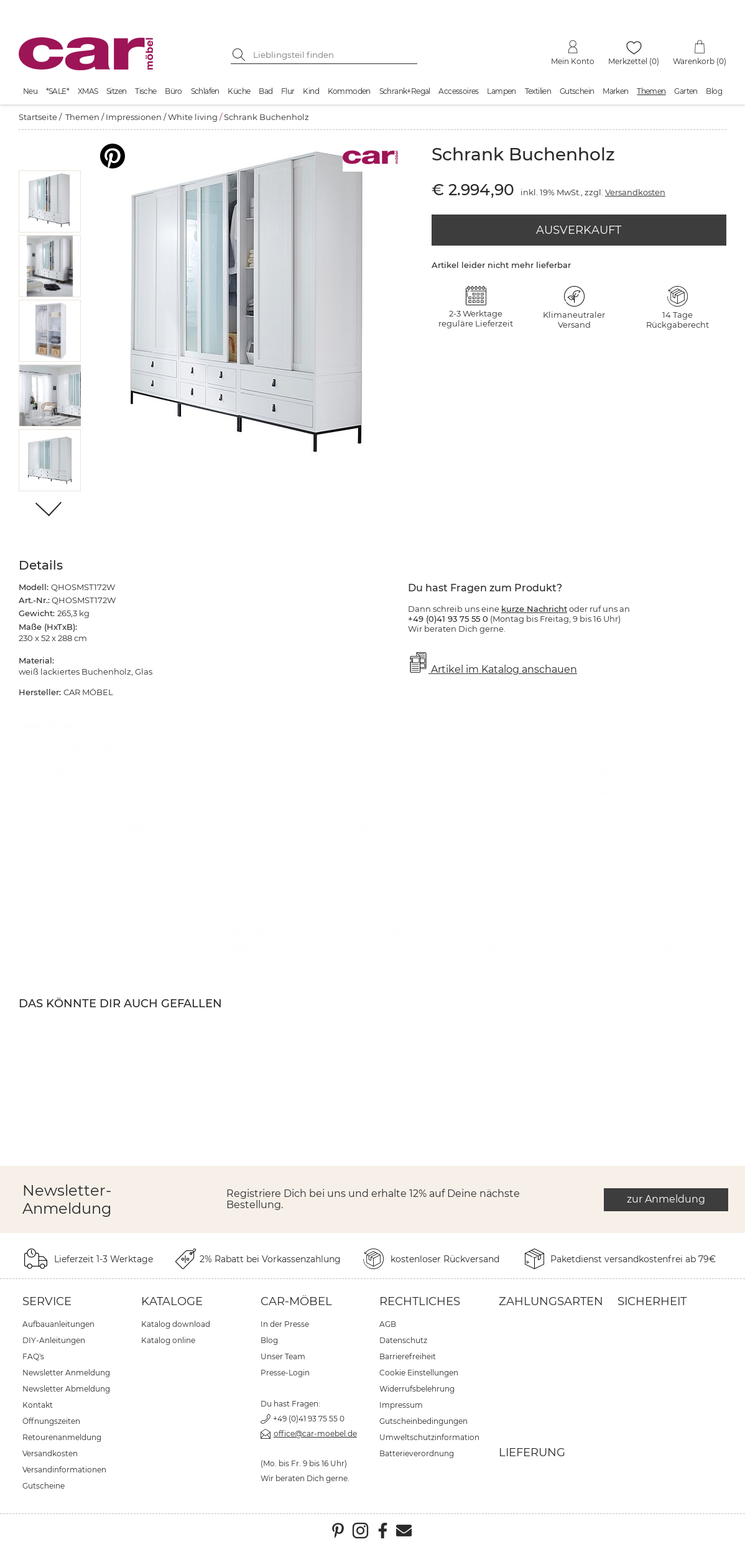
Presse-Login (285, 1372)
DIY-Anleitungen (53, 1340)
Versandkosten (635, 192)
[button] (50, 201)
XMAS (88, 91)
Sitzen (116, 91)
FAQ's (33, 1356)
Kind (311, 91)
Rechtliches (419, 1301)
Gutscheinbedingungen (423, 1421)
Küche (239, 91)
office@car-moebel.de (315, 1433)
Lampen (501, 91)
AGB (387, 1324)
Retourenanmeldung (61, 1437)
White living (193, 117)
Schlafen (205, 91)
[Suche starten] (240, 54)
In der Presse (285, 1324)
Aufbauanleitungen (58, 1324)
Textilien (538, 91)
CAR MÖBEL (228, 948)
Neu (30, 91)
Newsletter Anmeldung (66, 1372)
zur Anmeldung (666, 1199)
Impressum (401, 1405)
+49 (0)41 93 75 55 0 (309, 1418)
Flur (288, 91)
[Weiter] (49, 510)
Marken (615, 91)
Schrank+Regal (404, 91)
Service (47, 1301)
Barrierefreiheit (407, 1356)
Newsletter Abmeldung (66, 1388)
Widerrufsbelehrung (417, 1388)
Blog (714, 91)
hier (137, 827)
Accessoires (458, 91)
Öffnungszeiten (51, 1421)
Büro (173, 91)
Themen (651, 91)
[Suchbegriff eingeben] (333, 54)
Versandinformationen (64, 1469)
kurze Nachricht (534, 609)
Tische (145, 91)
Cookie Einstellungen (418, 1372)
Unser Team (283, 1356)
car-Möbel (296, 1301)
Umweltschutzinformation (429, 1437)
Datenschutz (403, 1340)
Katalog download (175, 1324)
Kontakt (37, 1405)
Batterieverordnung (416, 1453)
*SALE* (57, 91)
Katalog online (168, 1340)
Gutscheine (43, 1485)
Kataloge (172, 1301)
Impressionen (134, 117)
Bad (265, 91)
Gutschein (577, 91)
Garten (685, 91)
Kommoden (349, 91)
